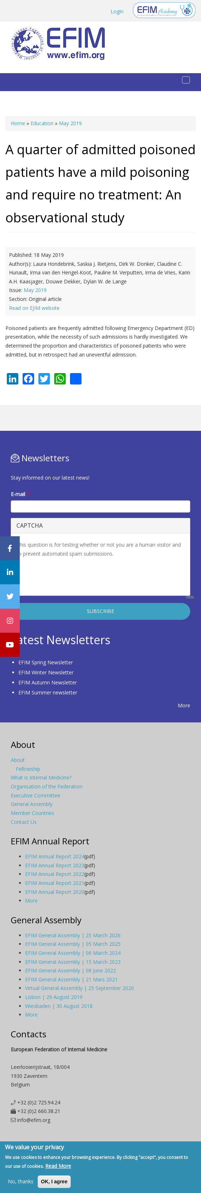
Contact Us (24, 822)
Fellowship (28, 768)
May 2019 (70, 123)
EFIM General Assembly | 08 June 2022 (70, 970)
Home (18, 123)
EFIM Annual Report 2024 (54, 856)
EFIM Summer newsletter (47, 692)
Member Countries (32, 813)
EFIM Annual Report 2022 (54, 874)
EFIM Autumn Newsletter (47, 682)
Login (117, 11)
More (184, 705)
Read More (58, 1166)
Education (42, 123)
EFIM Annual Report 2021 (54, 883)
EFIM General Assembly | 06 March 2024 (73, 952)
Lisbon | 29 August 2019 (54, 997)
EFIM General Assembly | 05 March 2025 (73, 943)
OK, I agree (54, 1181)
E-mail (20, 494)
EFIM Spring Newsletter (45, 662)
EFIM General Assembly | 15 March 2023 (73, 961)
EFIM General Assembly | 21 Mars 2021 (71, 979)
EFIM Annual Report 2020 (54, 891)
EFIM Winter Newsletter (46, 672)
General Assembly (31, 804)
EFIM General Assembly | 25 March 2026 (73, 935)
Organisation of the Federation (47, 786)
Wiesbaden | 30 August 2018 (59, 1006)
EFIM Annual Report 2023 (54, 865)
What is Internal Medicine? (41, 777)
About (18, 759)
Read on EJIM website (34, 308)
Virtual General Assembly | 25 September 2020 (79, 988)
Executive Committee (35, 795)
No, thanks (20, 1181)
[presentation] (71, 576)
